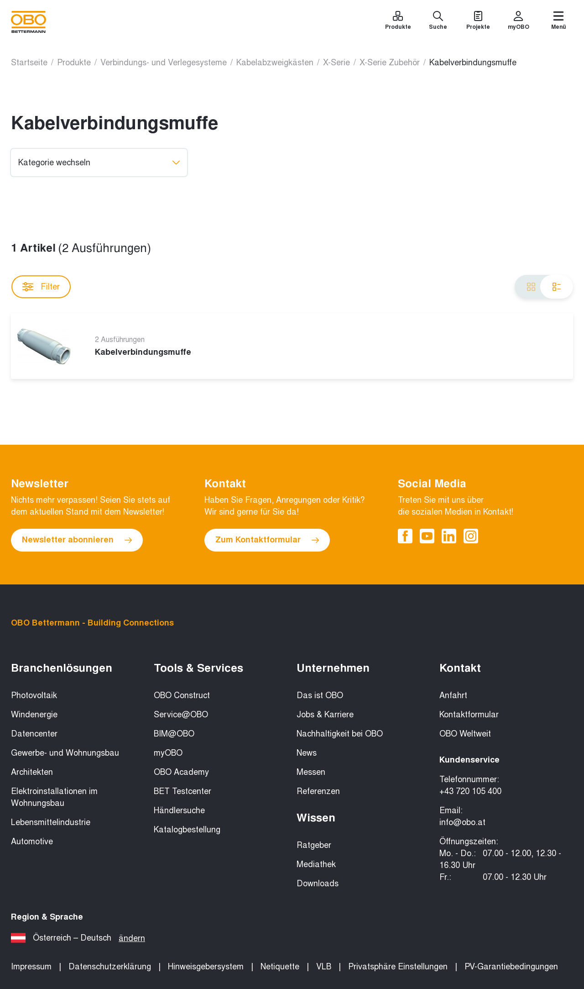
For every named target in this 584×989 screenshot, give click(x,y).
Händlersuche (179, 810)
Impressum (31, 967)
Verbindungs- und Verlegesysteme (163, 63)
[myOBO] (518, 22)
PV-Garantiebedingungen (511, 967)
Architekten (32, 772)
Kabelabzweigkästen (274, 63)
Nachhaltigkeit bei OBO (340, 734)
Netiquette (280, 967)
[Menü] (558, 22)
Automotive (32, 841)
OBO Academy (181, 772)
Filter (41, 286)
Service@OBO (181, 715)
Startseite (29, 63)
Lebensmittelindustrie (50, 822)
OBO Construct (182, 695)
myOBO (168, 753)
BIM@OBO (174, 734)
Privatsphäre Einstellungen (398, 967)
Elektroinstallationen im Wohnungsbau (54, 797)
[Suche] (438, 22)
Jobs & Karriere (325, 715)
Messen (311, 772)
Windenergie (34, 715)
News (307, 753)
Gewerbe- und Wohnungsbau (65, 753)
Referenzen (318, 791)
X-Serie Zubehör (390, 63)
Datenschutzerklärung (109, 967)
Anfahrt (453, 695)
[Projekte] (478, 22)
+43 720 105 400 (470, 791)
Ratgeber (314, 845)
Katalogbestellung (187, 830)
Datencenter (34, 734)
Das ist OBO (320, 695)
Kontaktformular (469, 715)
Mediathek (316, 864)
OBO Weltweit (465, 734)
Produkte (74, 63)
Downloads (318, 884)
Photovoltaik (34, 695)
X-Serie (336, 63)
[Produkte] (397, 22)
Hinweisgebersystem (206, 967)
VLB (323, 967)
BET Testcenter (182, 791)
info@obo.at (462, 822)
